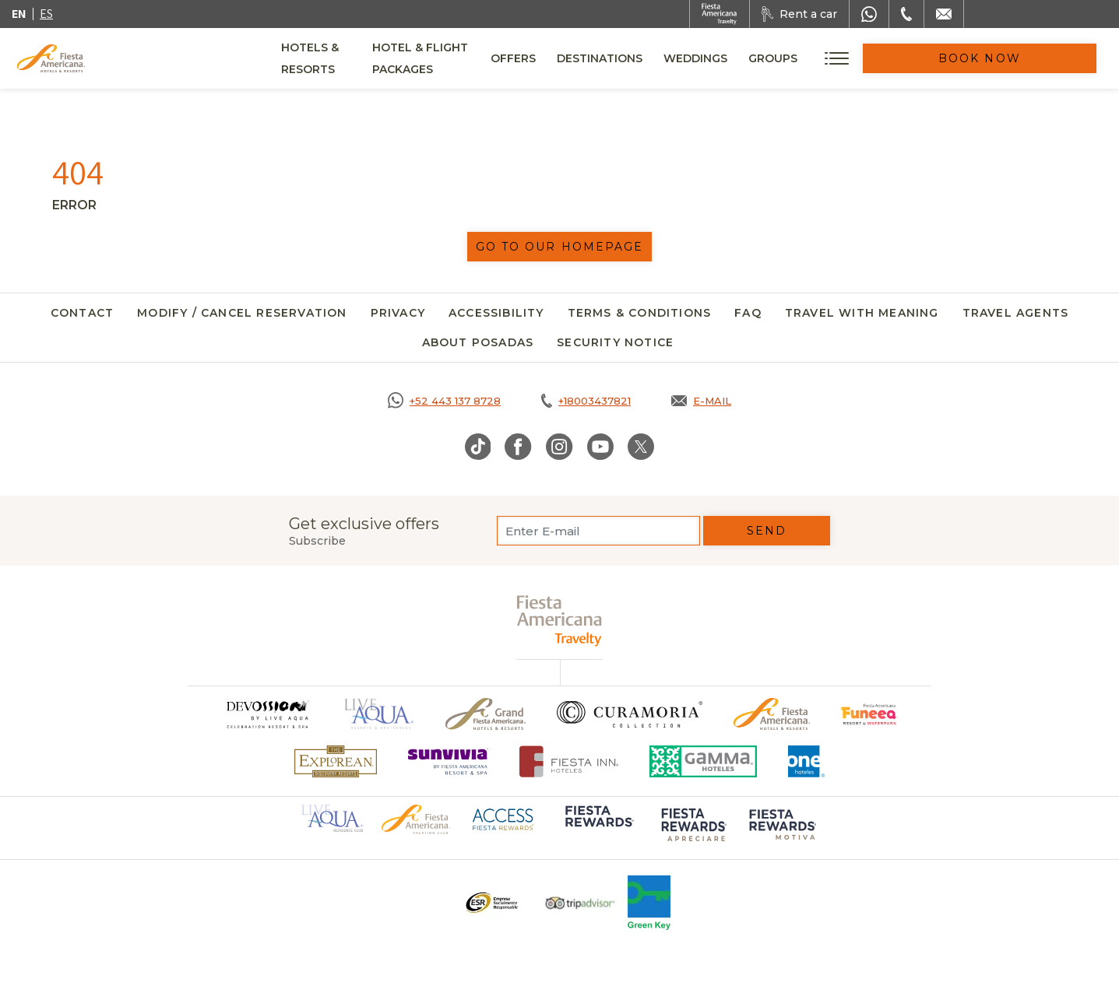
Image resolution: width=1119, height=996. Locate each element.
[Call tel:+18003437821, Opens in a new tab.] (586, 401)
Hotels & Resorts (338, 58)
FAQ (748, 313)
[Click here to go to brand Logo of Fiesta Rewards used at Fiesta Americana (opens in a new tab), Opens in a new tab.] (598, 827)
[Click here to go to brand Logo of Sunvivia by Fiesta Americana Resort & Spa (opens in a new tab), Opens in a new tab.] (448, 761)
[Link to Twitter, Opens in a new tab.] (641, 446)
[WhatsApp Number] (869, 14)
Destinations (706, 58)
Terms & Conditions (640, 313)
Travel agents (1015, 313)
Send (766, 531)
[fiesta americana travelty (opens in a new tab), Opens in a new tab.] (559, 620)
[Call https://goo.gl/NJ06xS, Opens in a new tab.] (444, 401)
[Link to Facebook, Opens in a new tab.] (518, 446)
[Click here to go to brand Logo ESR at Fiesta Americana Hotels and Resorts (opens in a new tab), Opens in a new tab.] (491, 902)
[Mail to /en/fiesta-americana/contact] (943, 14)
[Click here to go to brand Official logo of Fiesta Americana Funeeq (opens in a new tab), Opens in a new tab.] (869, 714)
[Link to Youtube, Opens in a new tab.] (600, 446)
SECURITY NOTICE (615, 342)
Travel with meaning (862, 313)
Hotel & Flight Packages (496, 63)
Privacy (398, 313)
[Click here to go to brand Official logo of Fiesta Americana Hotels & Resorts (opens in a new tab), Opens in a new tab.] (416, 819)
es (46, 13)
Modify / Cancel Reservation (242, 313)
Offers (619, 58)
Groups (879, 58)
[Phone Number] (906, 14)
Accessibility (496, 313)
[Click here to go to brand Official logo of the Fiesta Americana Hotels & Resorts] (772, 714)
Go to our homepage (560, 247)
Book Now (1033, 58)
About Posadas (478, 342)
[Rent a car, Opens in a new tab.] (799, 14)
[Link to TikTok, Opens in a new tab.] (478, 446)
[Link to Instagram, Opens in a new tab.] (559, 446)
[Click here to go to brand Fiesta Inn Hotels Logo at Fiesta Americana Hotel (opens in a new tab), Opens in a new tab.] (568, 761)
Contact (82, 313)
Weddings (802, 58)
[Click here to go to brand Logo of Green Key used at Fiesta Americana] (649, 902)
